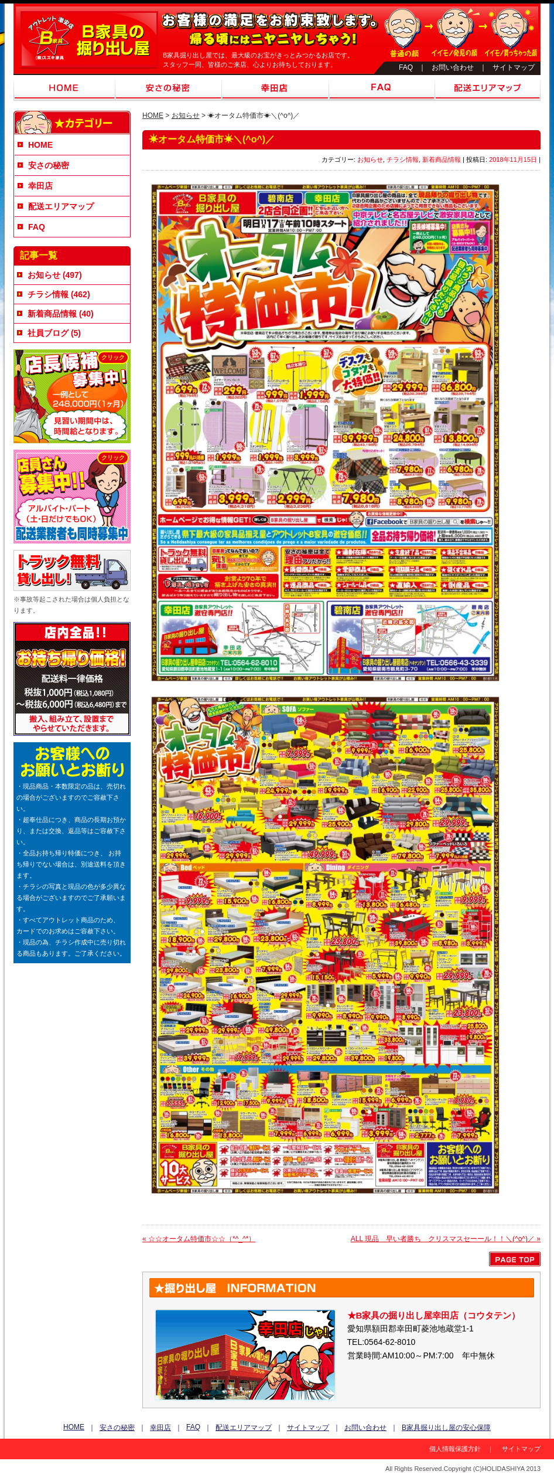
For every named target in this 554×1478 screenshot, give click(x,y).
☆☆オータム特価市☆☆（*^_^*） (198, 1239)
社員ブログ (48, 333)
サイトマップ (514, 67)
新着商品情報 (441, 159)
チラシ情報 (403, 159)
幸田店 (275, 88)
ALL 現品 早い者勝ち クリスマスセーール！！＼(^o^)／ (446, 1239)
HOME (64, 88)
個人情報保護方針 (455, 1448)
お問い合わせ (453, 67)
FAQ (406, 67)
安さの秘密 (168, 88)
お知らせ (186, 115)
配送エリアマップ (487, 88)
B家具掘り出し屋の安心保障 (446, 1427)
